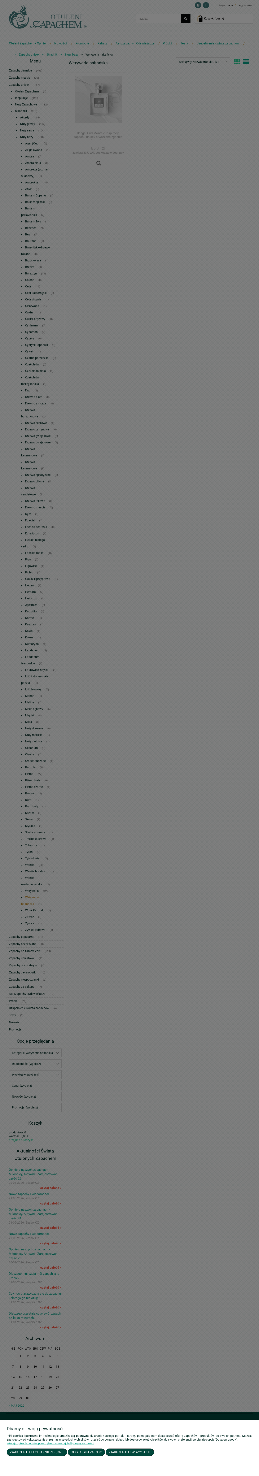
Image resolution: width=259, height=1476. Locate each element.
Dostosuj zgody (86, 1452)
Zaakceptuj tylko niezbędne (37, 1452)
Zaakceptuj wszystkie (130, 1452)
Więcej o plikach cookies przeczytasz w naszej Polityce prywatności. (50, 1443)
